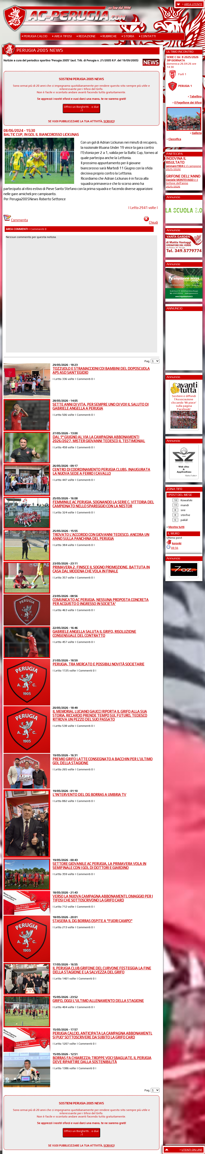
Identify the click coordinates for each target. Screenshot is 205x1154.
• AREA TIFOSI (62, 36)
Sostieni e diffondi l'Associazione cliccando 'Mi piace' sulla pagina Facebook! (184, 410)
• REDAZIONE (86, 36)
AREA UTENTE (193, 4)
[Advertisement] (180, 339)
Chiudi (151, 222)
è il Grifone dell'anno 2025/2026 (182, 183)
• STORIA (127, 36)
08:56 (174, 547)
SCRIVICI (108, 121)
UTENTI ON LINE (192, 1149)
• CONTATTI (147, 36)
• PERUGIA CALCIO (34, 36)
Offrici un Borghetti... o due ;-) (81, 108)
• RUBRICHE (108, 36)
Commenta (16, 220)
